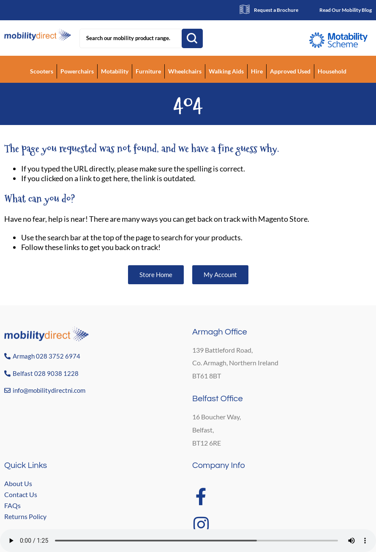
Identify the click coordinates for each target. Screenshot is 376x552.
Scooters (41, 71)
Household (332, 71)
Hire (257, 71)
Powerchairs (77, 71)
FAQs (12, 505)
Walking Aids (226, 71)
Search (192, 38)
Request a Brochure (276, 10)
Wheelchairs (185, 71)
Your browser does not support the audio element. (188, 540)
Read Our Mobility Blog (345, 10)
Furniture (148, 71)
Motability (114, 71)
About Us (18, 483)
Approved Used (290, 71)
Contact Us (20, 494)
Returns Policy (25, 516)
